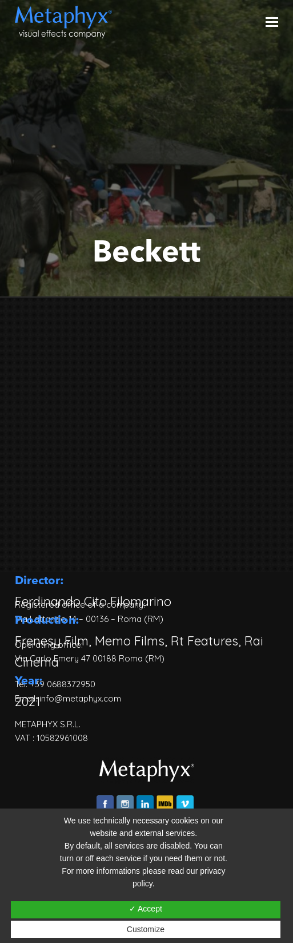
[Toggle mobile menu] (272, 21)
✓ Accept (145, 908)
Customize (145, 929)
